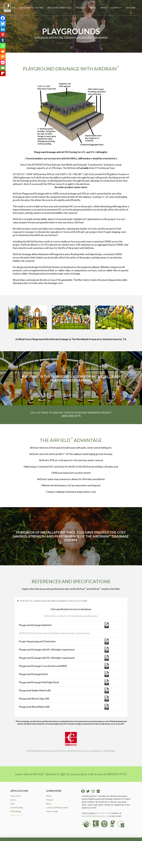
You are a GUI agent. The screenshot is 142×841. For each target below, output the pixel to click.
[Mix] (3, 57)
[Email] (3, 68)
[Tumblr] (3, 40)
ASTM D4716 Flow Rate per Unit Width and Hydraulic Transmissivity (54, 633)
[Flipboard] (3, 73)
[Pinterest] (3, 34)
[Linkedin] (3, 29)
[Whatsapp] (3, 46)
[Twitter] (3, 23)
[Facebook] (3, 18)
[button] (71, 601)
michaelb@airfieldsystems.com (95, 816)
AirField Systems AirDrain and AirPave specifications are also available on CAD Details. (71, 750)
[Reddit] (3, 51)
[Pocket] (3, 62)
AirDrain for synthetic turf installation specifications (71, 616)
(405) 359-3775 (102, 813)
